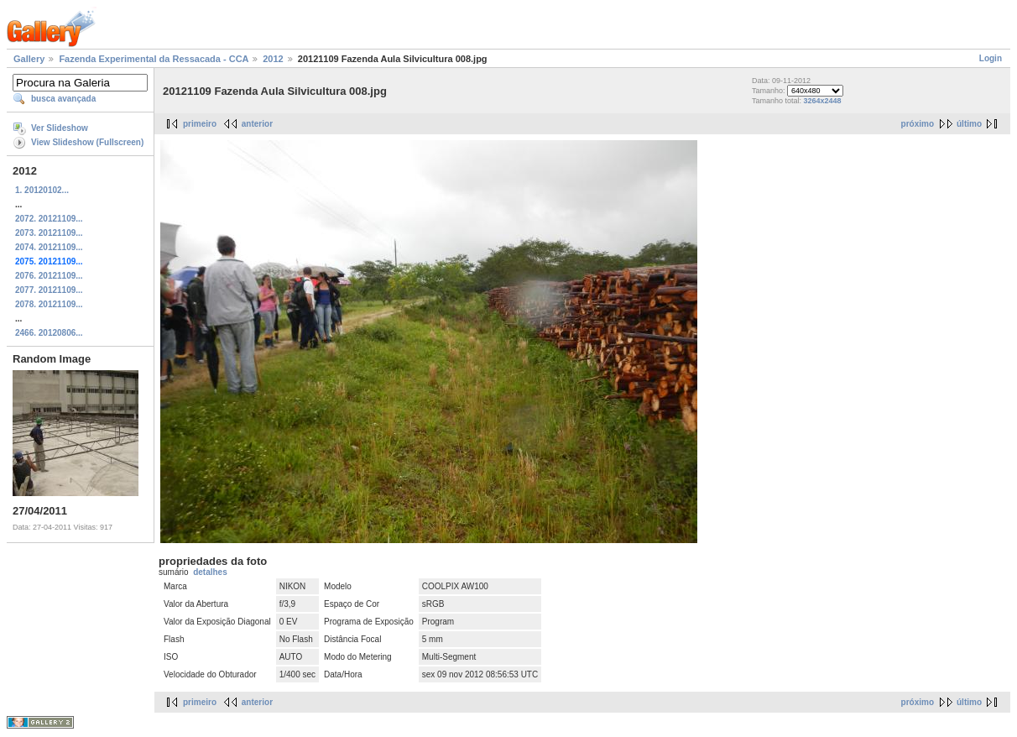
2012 (273, 59)
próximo (917, 123)
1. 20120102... (42, 190)
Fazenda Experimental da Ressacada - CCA (153, 59)
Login (990, 58)
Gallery (28, 59)
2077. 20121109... (49, 290)
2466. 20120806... (49, 332)
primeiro (199, 123)
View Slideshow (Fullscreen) (87, 142)
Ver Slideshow (59, 128)
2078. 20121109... (49, 304)
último (969, 123)
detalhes (210, 572)
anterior (257, 123)
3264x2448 (823, 101)
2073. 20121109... (49, 233)
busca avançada (63, 98)
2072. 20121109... (49, 218)
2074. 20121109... (49, 247)
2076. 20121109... (49, 275)
